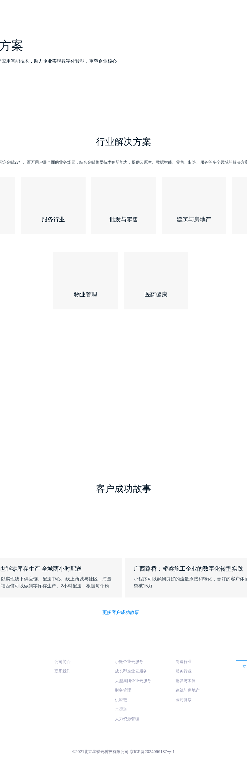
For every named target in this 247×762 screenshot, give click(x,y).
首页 (169, 13)
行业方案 (209, 13)
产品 (187, 13)
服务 (229, 13)
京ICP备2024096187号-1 (152, 751)
